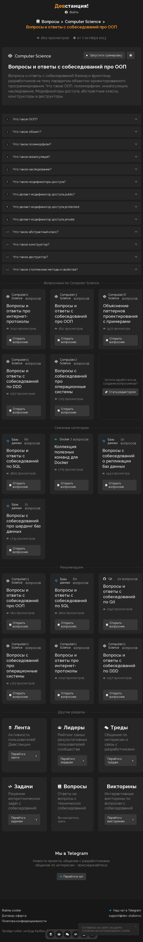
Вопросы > (50, 21)
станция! (72, 6)
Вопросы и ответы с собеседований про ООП (71, 26)
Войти (71, 12)
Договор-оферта (14, 916)
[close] (136, 927)
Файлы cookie (11, 910)
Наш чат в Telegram (125, 910)
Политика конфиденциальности (24, 921)
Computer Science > (86, 21)
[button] (71, 119)
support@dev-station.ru (125, 916)
